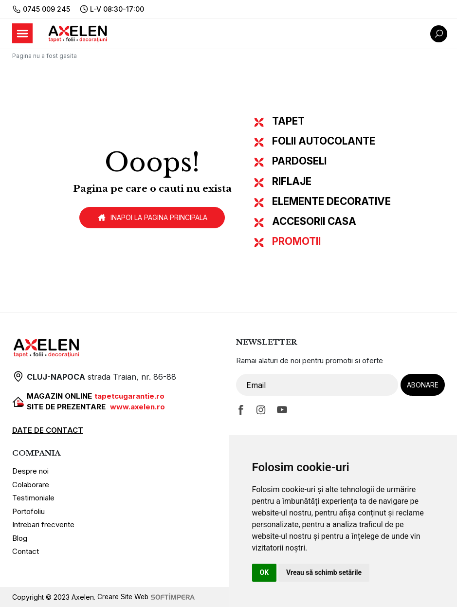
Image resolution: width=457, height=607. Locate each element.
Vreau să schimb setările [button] (324, 572)
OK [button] (264, 572)
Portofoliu (28, 511)
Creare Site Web (147, 597)
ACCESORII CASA (314, 221)
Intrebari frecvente (43, 524)
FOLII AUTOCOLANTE (323, 141)
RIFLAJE (291, 181)
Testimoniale (33, 497)
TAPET (288, 121)
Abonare (423, 385)
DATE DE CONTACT (47, 430)
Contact (25, 551)
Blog (19, 538)
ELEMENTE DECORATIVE (331, 201)
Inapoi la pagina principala (152, 217)
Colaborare (30, 484)
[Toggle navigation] (22, 33)
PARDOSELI (299, 161)
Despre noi (30, 471)
